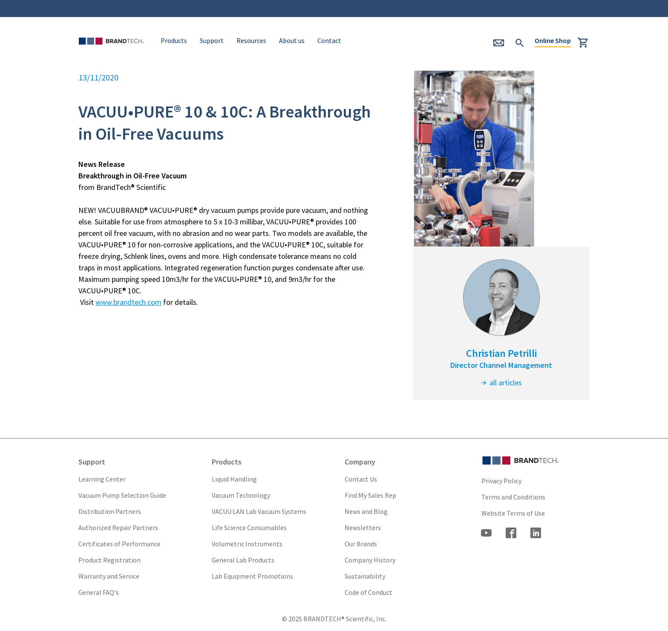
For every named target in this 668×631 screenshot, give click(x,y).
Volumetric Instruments (247, 543)
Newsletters (363, 527)
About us (292, 40)
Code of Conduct (368, 592)
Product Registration (109, 560)
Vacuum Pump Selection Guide (122, 495)
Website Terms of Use (513, 513)
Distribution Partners (109, 511)
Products (174, 40)
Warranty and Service (108, 576)
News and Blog (366, 511)
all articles (501, 382)
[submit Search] (520, 42)
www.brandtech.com (128, 302)
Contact (329, 40)
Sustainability (365, 576)
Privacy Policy (501, 480)
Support (212, 40)
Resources (251, 40)
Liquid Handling (234, 479)
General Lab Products (243, 560)
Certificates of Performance (119, 543)
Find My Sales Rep (370, 495)
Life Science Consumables (249, 527)
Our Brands (361, 543)
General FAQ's (98, 592)
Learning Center (102, 479)
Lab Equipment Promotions (252, 576)
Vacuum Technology (241, 495)
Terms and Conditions (513, 497)
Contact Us (361, 479)
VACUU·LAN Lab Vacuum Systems (259, 511)
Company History (370, 560)
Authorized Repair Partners (118, 527)
